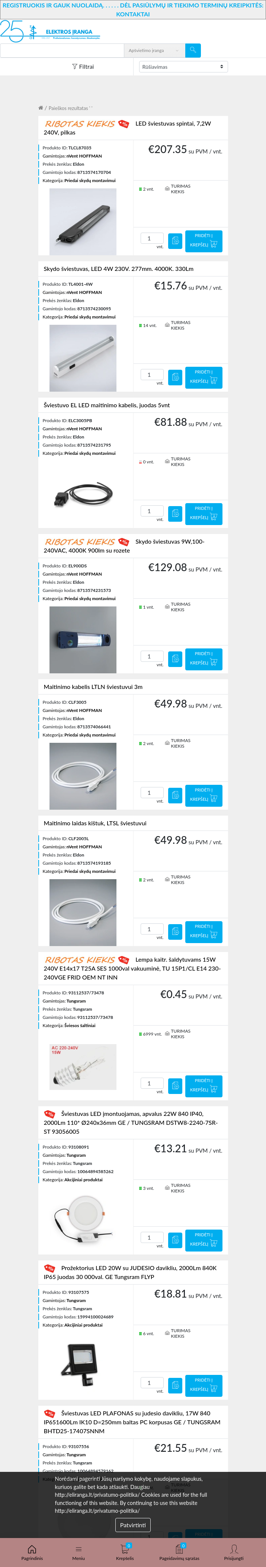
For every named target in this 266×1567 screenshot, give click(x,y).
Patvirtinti (133, 1524)
